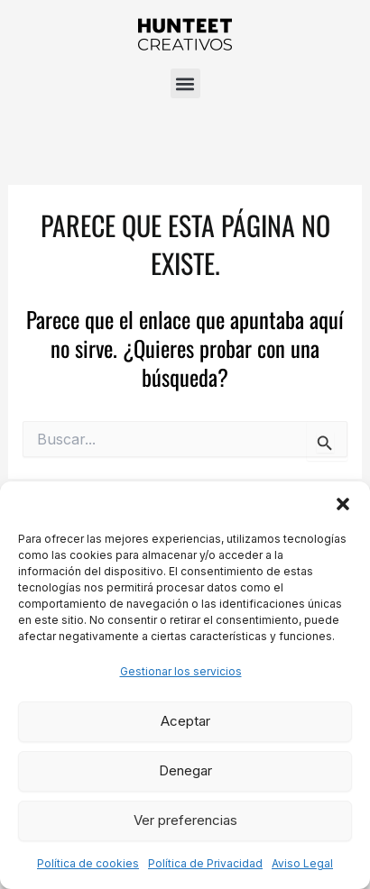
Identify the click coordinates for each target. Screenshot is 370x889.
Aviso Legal (302, 863)
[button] (343, 504)
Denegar (185, 770)
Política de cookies (88, 863)
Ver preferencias (185, 820)
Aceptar (185, 720)
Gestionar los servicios (181, 671)
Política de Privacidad (205, 863)
